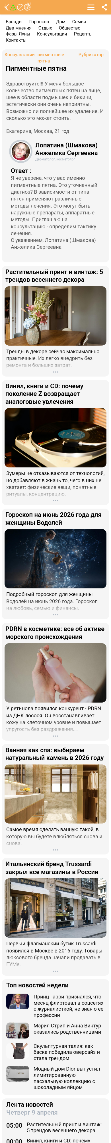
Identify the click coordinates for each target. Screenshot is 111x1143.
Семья (79, 21)
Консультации (52, 34)
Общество (70, 28)
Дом (60, 21)
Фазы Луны (18, 34)
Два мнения (19, 28)
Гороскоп (39, 21)
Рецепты (83, 34)
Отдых (45, 28)
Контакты (16, 40)
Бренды (14, 21)
